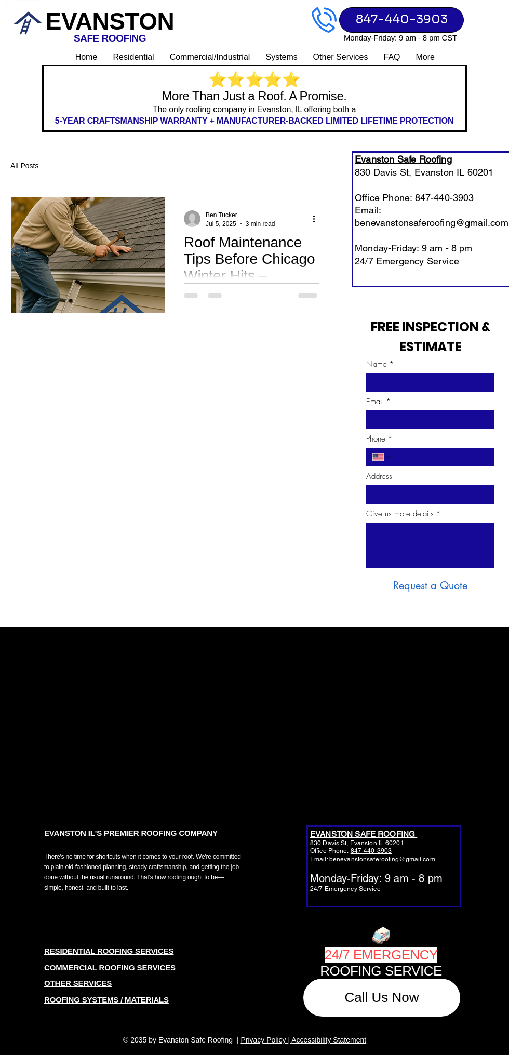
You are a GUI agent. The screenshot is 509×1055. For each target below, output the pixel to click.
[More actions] (317, 218)
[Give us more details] (430, 545)
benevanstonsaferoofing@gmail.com (431, 222)
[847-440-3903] (401, 20)
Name (380, 364)
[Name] (427, 382)
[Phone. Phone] (440, 457)
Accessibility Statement (328, 1040)
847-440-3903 (371, 850)
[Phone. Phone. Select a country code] (382, 457)
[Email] (427, 419)
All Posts (24, 166)
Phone (379, 439)
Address (379, 476)
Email (378, 401)
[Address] (427, 494)
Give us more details (403, 513)
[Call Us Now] (381, 998)
